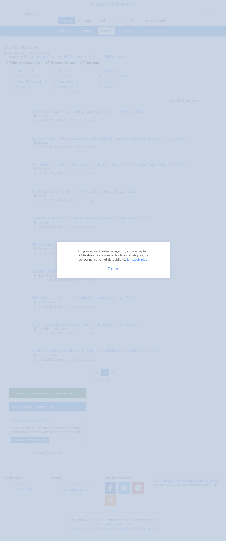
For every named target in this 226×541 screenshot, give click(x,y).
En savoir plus (137, 259)
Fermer (113, 269)
